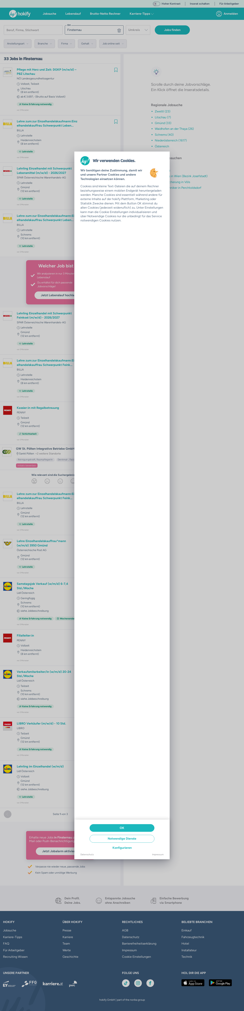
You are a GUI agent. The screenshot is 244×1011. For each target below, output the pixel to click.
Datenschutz (87, 854)
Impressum (158, 854)
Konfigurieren (122, 848)
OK (122, 828)
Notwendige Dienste (122, 838)
